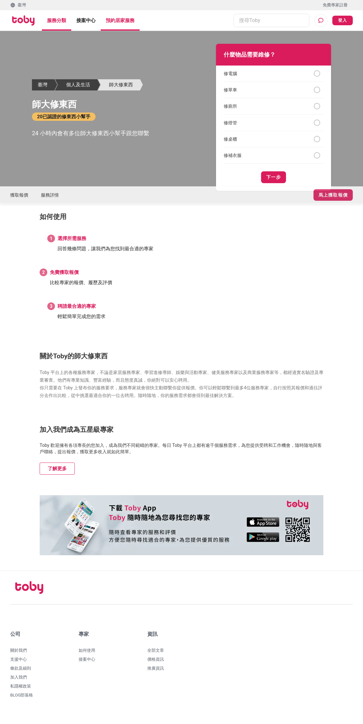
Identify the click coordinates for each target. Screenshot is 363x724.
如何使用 (87, 654)
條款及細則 (20, 672)
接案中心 (86, 20)
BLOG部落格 (21, 699)
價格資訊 (155, 663)
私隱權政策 (20, 690)
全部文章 (155, 654)
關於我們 (18, 654)
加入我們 (18, 681)
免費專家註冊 (335, 5)
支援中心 (18, 663)
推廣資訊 (155, 672)
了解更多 (57, 472)
